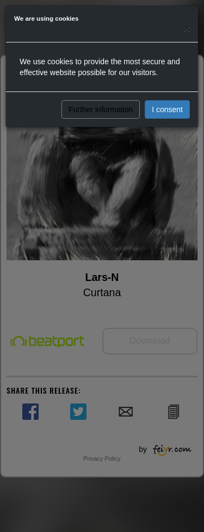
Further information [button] (101, 109)
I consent (167, 109)
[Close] (186, 28)
